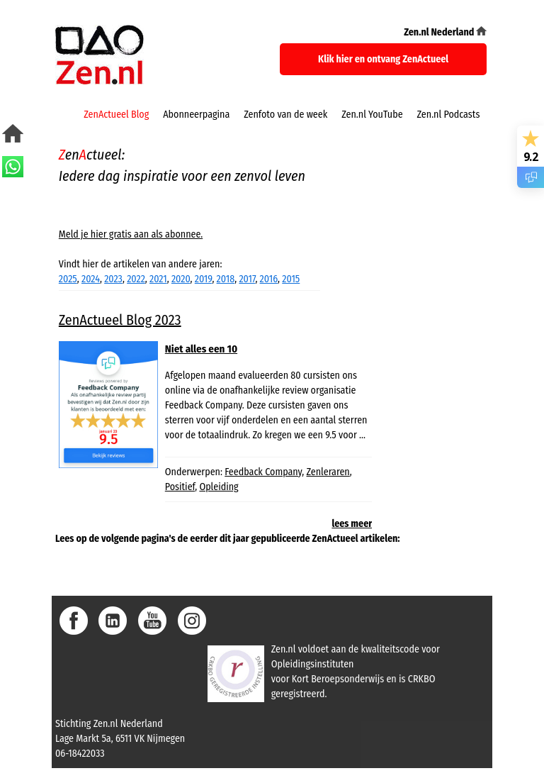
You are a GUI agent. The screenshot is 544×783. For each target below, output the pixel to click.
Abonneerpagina (196, 115)
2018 (226, 279)
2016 (269, 279)
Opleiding (218, 487)
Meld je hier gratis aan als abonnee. (131, 234)
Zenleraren (328, 472)
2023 (113, 279)
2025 (68, 279)
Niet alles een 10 (201, 349)
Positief (180, 487)
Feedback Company (263, 472)
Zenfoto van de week (285, 115)
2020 (181, 279)
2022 (136, 279)
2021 (158, 279)
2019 (203, 279)
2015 (291, 279)
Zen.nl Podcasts (448, 115)
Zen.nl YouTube (371, 115)
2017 (247, 279)
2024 (90, 279)
